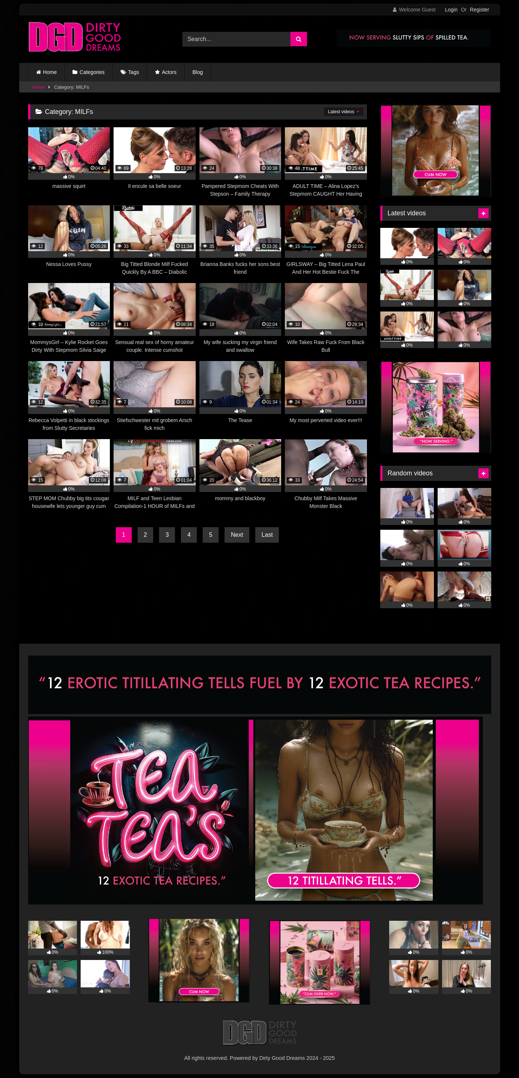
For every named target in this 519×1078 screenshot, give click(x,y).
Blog (197, 72)
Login (451, 10)
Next (237, 535)
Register (479, 10)
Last (267, 535)
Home (50, 72)
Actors (169, 72)
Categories (92, 72)
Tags (133, 72)
